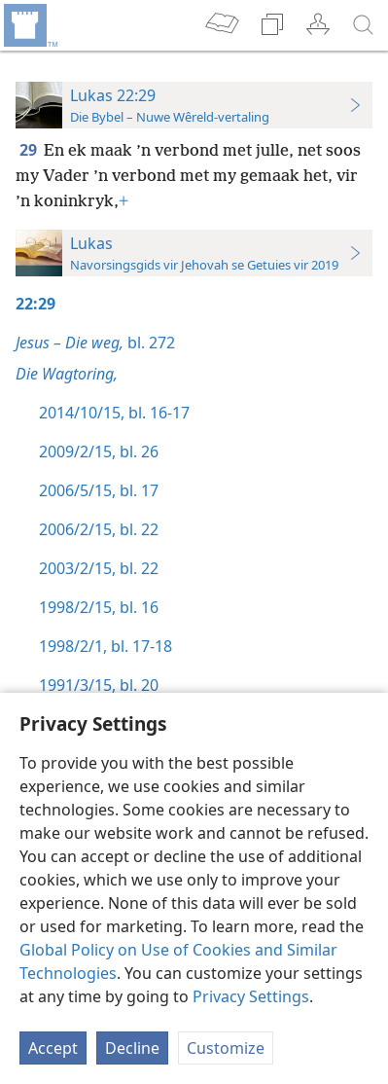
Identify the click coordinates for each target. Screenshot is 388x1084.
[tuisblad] (29, 25)
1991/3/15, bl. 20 (99, 685)
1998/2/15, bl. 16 (99, 607)
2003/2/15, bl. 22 (99, 568)
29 (29, 150)
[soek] (363, 25)
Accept (53, 1048)
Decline (132, 1048)
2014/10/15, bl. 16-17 (114, 412)
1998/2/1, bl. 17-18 (105, 646)
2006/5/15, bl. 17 (99, 490)
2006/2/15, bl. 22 (99, 529)
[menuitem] (29, 25)
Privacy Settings (251, 996)
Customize (226, 1048)
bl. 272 (95, 342)
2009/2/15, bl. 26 (99, 451)
